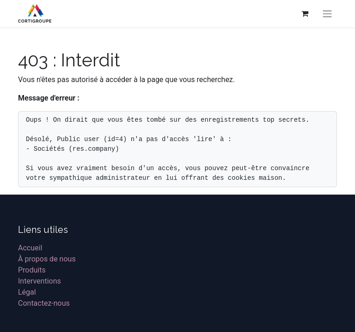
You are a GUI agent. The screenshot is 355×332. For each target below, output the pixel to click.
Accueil (30, 247)
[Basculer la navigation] (327, 14)
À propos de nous (47, 259)
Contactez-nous (44, 303)
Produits (32, 270)
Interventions (39, 281)
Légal (27, 292)
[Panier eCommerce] (304, 13)
